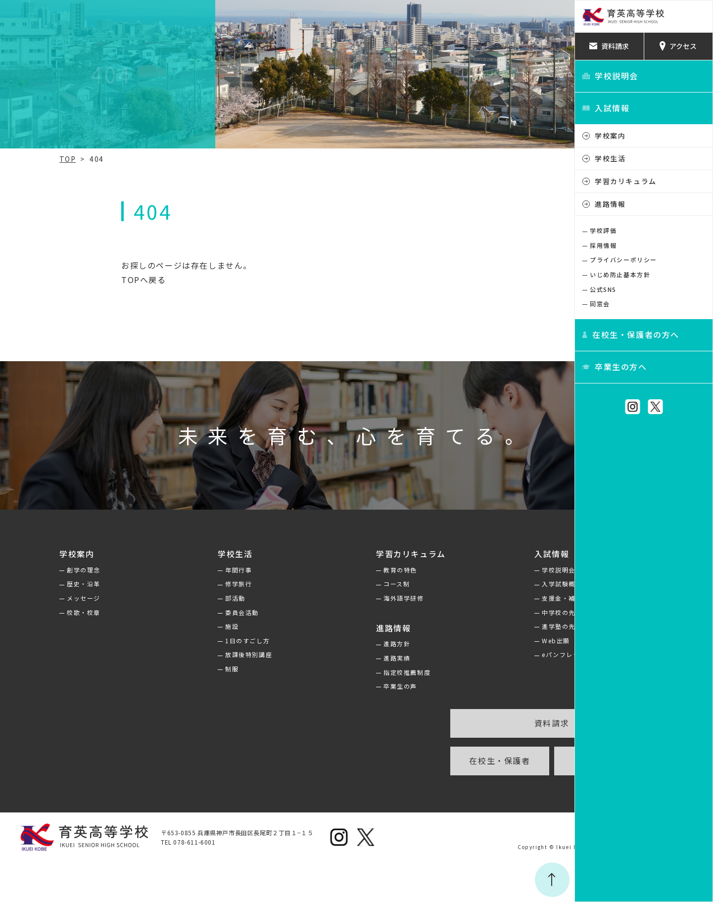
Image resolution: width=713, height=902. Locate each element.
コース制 (326, 583)
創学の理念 (31, 570)
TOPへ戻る (74, 279)
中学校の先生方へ (490, 612)
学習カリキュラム (626, 181)
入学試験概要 (483, 583)
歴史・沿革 (31, 583)
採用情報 (603, 245)
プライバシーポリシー (623, 259)
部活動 (174, 598)
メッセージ (31, 598)
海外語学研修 (333, 598)
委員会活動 (181, 612)
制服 (171, 669)
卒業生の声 (330, 686)
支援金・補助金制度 (493, 598)
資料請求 (465, 723)
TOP (15, 159)
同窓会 (600, 303)
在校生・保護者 (413, 760)
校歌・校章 (31, 612)
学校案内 (610, 136)
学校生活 (610, 158)
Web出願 (477, 640)
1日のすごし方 (186, 640)
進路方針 (326, 643)
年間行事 (177, 570)
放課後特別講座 (187, 654)
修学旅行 (177, 583)
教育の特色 (330, 570)
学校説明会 (479, 570)
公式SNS (603, 289)
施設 (171, 626)
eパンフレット (485, 654)
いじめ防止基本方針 (620, 274)
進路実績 (326, 658)
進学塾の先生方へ (490, 626)
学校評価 (603, 230)
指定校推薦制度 (336, 672)
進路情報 (610, 204)
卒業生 (518, 760)
